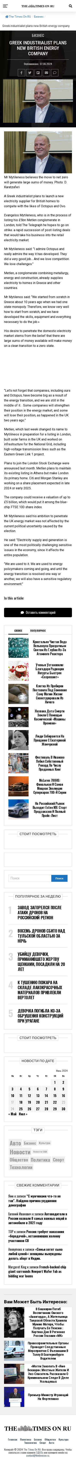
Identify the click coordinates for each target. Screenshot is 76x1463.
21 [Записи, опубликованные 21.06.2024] (46, 1102)
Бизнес (39, 16)
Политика (25, 1439)
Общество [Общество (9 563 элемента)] (19, 1160)
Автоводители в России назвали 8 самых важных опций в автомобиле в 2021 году (37, 1218)
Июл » (23, 1114)
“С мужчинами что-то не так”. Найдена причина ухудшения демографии (34, 1201)
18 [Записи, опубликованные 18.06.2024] (20, 1102)
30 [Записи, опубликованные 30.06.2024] (63, 1108)
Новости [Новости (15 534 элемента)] (20, 1151)
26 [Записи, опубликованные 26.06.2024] (29, 1108)
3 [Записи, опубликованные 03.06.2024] (12, 1089)
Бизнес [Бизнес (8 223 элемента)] (30, 1143)
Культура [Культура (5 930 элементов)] (44, 1143)
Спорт (43, 1442)
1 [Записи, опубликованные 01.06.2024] (55, 1082)
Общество (50, 1439)
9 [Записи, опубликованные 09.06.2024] (63, 1089)
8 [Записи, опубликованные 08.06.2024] (55, 1089)
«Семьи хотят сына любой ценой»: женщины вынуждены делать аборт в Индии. (35, 1254)
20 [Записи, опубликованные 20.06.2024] (38, 1102)
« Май (12, 1114)
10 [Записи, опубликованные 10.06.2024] (12, 1095)
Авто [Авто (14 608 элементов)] (15, 1143)
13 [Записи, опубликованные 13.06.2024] (38, 1095)
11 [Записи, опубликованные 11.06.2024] (20, 1095)
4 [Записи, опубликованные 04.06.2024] (21, 1089)
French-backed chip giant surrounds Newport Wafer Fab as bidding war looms (37, 1271)
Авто (51, 1442)
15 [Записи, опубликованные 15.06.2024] (55, 1095)
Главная (12, 1439)
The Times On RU (18, 16)
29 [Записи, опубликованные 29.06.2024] (55, 1108)
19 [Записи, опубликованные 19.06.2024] (29, 1102)
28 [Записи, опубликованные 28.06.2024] (46, 1108)
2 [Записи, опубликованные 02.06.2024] (63, 1082)
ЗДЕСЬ (39, 1452)
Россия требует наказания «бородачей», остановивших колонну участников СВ (36, 1236)
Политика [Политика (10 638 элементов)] (40, 1159)
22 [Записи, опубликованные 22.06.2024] (55, 1102)
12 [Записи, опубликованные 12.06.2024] (29, 1095)
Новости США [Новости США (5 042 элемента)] (40, 1151)
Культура (63, 1439)
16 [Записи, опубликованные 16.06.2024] (63, 1095)
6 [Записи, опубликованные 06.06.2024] (38, 1089)
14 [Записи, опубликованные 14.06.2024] (46, 1095)
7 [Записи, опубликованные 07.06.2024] (46, 1089)
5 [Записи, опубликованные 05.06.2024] (29, 1089)
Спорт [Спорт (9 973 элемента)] (58, 1159)
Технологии (30, 1442)
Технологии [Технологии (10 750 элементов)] (21, 1167)
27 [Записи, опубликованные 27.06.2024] (38, 1108)
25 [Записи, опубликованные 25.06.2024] (21, 1108)
